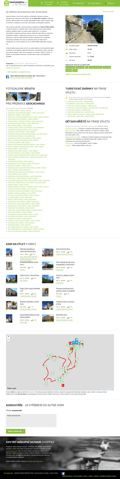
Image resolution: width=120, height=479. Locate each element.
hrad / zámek (23, 256)
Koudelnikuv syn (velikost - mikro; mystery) (21, 222)
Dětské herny (78, 3)
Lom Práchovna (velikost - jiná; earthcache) (21, 136)
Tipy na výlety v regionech (47, 3)
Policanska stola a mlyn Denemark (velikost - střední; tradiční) (27, 167)
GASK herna (69, 143)
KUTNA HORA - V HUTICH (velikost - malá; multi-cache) (25, 121)
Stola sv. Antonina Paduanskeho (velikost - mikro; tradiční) (26, 146)
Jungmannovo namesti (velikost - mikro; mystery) (23, 214)
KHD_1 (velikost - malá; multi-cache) (19, 169)
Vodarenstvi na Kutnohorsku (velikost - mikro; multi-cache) (26, 112)
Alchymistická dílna (63, 249)
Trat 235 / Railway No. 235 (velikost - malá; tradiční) (24, 153)
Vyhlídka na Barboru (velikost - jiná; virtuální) (22, 193)
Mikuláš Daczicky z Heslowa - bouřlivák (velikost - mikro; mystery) (28, 186)
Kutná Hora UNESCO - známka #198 (79, 110)
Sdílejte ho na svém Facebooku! (21, 78)
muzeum (34, 259)
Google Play (32, 461)
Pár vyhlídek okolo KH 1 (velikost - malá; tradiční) (23, 227)
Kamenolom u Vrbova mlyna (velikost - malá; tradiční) (24, 138)
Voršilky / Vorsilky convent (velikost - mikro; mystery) (24, 220)
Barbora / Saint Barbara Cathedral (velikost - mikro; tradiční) (26, 144)
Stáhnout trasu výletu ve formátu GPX (78, 74)
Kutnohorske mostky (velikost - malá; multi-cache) (23, 123)
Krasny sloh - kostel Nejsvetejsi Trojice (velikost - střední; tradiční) (28, 117)
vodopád (68, 70)
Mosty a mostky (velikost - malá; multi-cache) (22, 199)
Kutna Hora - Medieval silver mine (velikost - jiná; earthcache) (27, 182)
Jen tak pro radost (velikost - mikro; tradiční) (21, 131)
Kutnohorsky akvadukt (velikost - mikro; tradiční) (23, 129)
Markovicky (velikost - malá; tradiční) (19, 114)
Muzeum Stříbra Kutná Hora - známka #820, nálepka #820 (85, 114)
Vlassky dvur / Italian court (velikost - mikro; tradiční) (24, 203)
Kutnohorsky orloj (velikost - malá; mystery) (21, 208)
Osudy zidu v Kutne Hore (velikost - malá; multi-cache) (25, 176)
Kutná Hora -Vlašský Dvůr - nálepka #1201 (80, 112)
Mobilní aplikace (94, 3)
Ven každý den (8, 473)
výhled (75, 70)
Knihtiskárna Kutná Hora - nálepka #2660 (80, 101)
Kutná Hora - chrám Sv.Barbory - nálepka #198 (82, 105)
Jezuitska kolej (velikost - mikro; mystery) (20, 161)
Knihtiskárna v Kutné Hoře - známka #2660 (80, 103)
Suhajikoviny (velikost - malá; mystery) (20, 218)
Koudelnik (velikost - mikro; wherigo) (19, 224)
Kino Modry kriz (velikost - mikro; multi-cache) (22, 216)
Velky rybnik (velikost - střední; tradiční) (20, 212)
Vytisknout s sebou (108, 11)
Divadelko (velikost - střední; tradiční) (19, 110)
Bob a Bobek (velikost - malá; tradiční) (20, 125)
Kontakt (96, 476)
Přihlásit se (109, 3)
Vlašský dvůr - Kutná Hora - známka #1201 (80, 116)
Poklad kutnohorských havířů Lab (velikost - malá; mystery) (26, 172)
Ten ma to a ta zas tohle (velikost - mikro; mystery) (23, 195)
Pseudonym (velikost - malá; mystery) (19, 165)
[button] (57, 357)
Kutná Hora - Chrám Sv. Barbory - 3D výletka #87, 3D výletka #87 (87, 107)
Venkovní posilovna (71, 128)
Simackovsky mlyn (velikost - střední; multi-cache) (23, 201)
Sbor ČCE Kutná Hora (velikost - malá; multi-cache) (24, 231)
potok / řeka (106, 67)
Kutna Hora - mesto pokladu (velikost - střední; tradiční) (25, 210)
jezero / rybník (70, 67)
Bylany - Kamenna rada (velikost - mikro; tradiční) (23, 140)
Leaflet (97, 389)
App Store (40, 461)
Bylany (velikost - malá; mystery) (18, 148)
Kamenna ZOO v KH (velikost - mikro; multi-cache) (23, 205)
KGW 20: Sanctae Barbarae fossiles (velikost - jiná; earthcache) (28, 155)
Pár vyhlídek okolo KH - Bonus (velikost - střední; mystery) (26, 229)
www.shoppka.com (12, 451)
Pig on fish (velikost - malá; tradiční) (19, 142)
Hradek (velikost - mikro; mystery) (18, 184)
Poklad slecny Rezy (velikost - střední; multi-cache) (24, 163)
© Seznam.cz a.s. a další (107, 389)
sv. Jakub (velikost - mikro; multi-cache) (20, 197)
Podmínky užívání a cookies (108, 476)
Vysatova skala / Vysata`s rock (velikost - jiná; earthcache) (26, 127)
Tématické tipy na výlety (62, 3)
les (87, 67)
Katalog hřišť (78, 476)
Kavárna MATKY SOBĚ (72, 137)
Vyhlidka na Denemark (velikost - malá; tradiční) (23, 150)
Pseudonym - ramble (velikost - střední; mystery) (23, 178)
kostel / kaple (80, 67)
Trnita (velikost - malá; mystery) (17, 174)
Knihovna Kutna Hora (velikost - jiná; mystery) (22, 189)
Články (90, 476)
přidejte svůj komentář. (13, 68)
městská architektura (95, 67)
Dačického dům (61, 315)
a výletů (84, 476)
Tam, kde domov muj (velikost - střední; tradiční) (23, 119)
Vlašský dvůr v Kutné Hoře (29, 275)
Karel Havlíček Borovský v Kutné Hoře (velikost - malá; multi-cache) (29, 180)
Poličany (68, 145)
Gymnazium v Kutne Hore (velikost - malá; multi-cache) (25, 191)
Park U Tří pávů (70, 130)
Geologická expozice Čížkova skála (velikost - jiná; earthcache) (27, 134)
